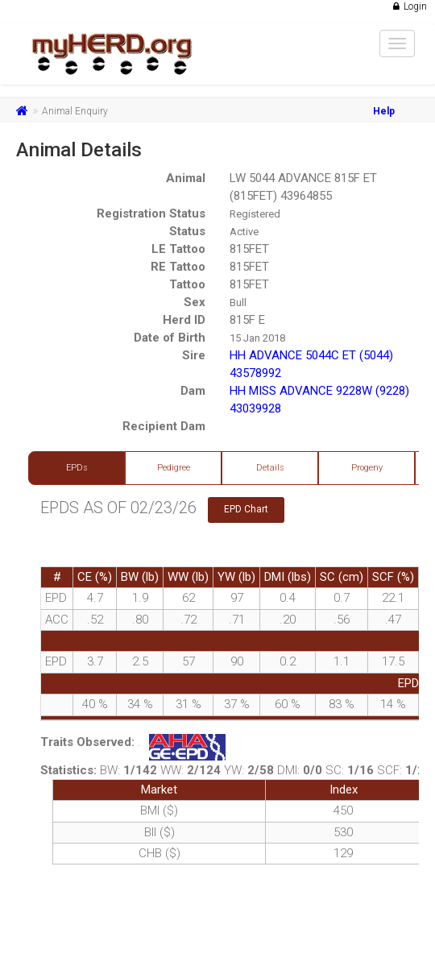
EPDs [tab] (77, 467)
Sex (194, 302)
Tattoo (187, 284)
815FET (249, 249)
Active (244, 232)
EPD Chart (246, 509)
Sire (193, 355)
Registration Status (151, 213)
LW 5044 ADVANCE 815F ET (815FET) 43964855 (303, 187)
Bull (238, 302)
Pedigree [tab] (173, 467)
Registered (255, 214)
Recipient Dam (163, 426)
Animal (185, 178)
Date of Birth (169, 337)
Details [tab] (270, 467)
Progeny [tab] (367, 467)
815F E (247, 320)
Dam (192, 390)
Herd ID (184, 320)
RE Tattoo (178, 266)
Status (187, 231)
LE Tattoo (178, 249)
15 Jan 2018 (257, 338)
